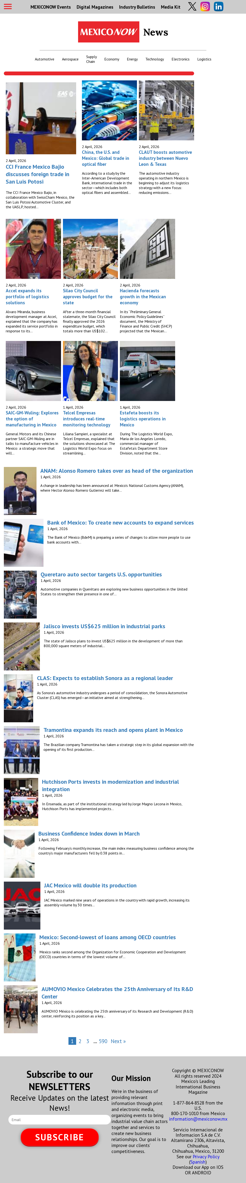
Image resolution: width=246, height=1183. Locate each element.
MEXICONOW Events (51, 7)
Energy (132, 59)
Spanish (197, 1162)
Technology (154, 59)
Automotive (44, 59)
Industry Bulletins (137, 7)
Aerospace (70, 59)
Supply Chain (91, 59)
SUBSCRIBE (59, 1137)
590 (103, 1041)
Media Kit (170, 7)
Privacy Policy (206, 1156)
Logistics (204, 59)
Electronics (181, 59)
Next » (118, 1041)
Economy (111, 59)
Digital (95, 7)
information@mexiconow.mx (198, 1119)
